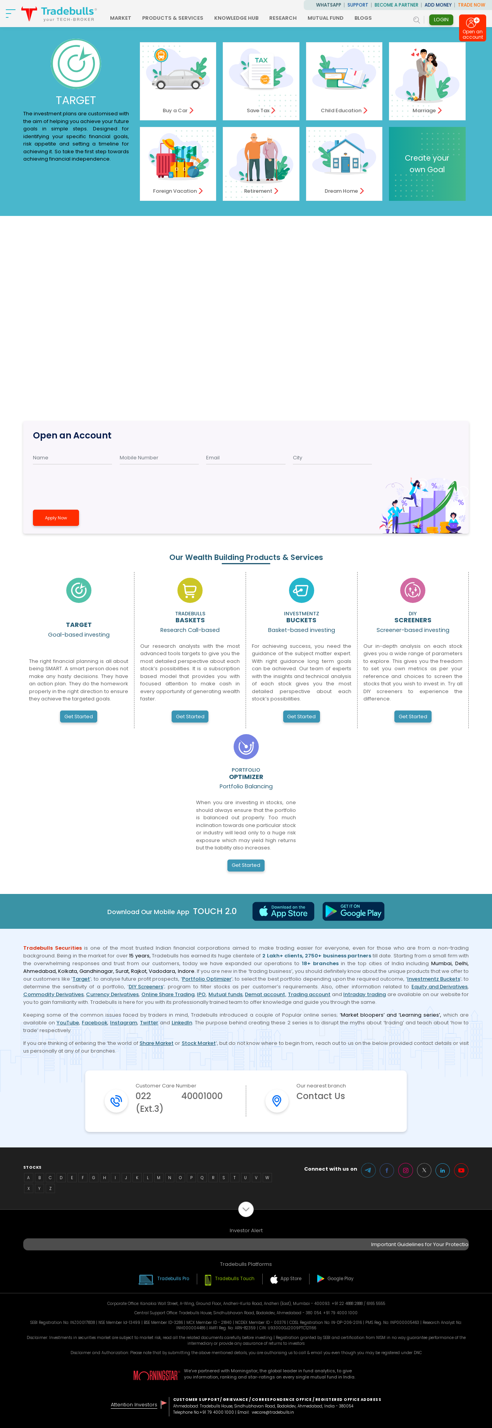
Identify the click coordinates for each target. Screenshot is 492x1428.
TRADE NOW (471, 5)
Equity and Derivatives (439, 986)
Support (357, 5)
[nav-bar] (10, 13)
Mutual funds (225, 994)
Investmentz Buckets (433, 979)
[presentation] (80, 484)
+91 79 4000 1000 (217, 1412)
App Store (290, 1279)
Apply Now (56, 518)
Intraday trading (364, 994)
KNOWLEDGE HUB (236, 18)
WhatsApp (328, 5)
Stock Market (199, 1043)
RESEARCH (283, 18)
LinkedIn (182, 1022)
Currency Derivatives (112, 994)
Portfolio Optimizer (206, 979)
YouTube (68, 1022)
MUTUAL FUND (326, 18)
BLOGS (363, 18)
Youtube (461, 1170)
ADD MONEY (438, 5)
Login (441, 19)
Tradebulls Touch (235, 1279)
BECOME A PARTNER (396, 5)
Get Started (78, 716)
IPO (201, 994)
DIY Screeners (146, 986)
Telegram (368, 1170)
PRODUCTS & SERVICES (172, 18)
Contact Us (320, 1096)
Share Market (156, 1043)
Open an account (473, 36)
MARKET (120, 18)
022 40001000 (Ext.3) (179, 1102)
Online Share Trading (167, 994)
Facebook (94, 1022)
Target (81, 979)
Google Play (340, 1279)
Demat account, (265, 994)
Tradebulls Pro (173, 1279)
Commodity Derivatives (53, 994)
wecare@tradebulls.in (273, 1412)
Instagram (123, 1022)
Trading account (309, 994)
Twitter (149, 1022)
